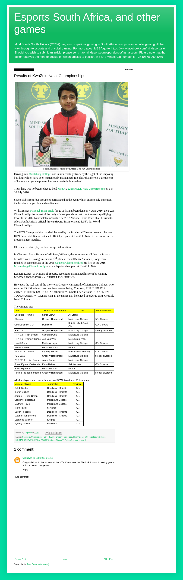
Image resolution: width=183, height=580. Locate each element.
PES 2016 (45, 440)
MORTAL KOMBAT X (24, 440)
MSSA (61, 188)
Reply (25, 469)
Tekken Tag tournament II (75, 440)
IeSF (87, 437)
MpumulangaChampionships (30, 266)
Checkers (26, 437)
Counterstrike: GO (38, 437)
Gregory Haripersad (64, 437)
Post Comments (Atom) (38, 564)
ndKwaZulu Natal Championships (87, 188)
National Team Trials (42, 210)
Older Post (108, 559)
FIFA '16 (51, 437)
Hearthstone (78, 437)
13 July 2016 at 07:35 (43, 458)
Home (65, 559)
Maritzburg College (40, 174)
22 (69, 188)
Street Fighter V (57, 440)
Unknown (27, 458)
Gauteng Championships (69, 262)
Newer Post (20, 559)
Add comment (22, 477)
